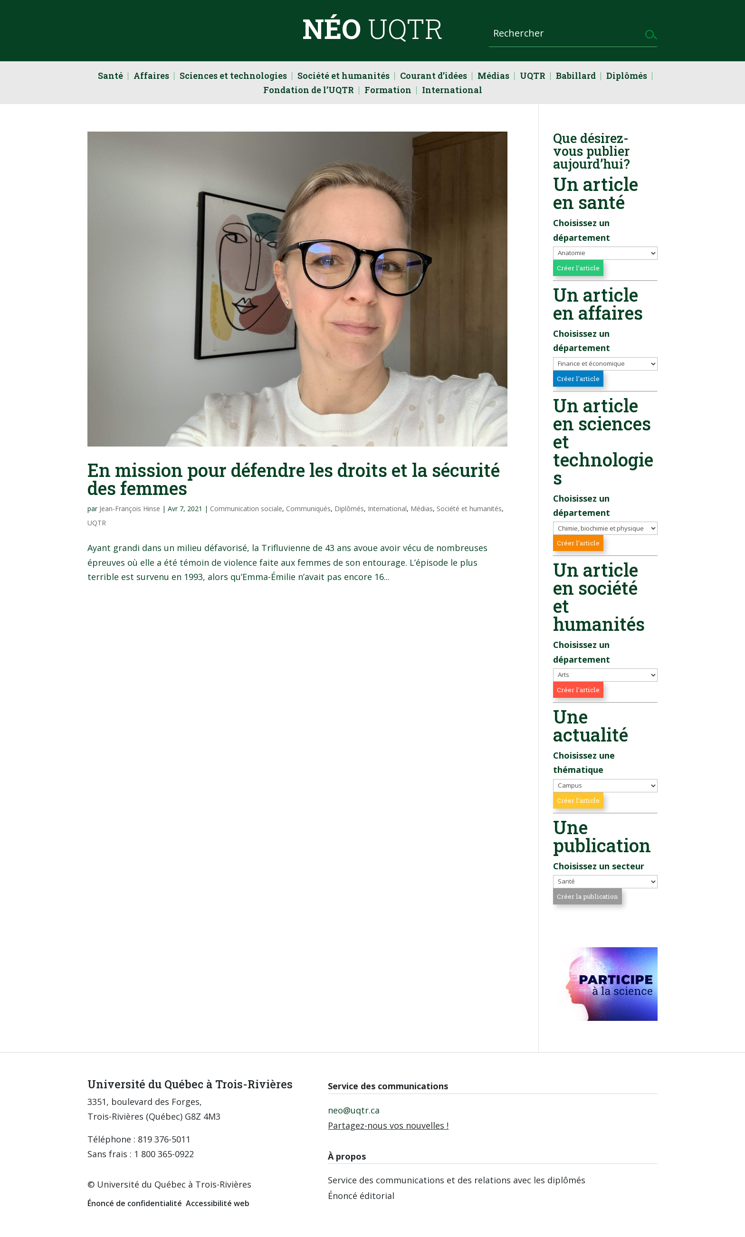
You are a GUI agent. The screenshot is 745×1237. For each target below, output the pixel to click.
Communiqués (308, 508)
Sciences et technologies (233, 76)
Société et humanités (343, 76)
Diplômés (626, 76)
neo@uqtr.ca (354, 1110)
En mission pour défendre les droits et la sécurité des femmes (293, 479)
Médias (493, 76)
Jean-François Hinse (129, 508)
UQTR (532, 76)
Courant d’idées (433, 76)
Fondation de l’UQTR (308, 90)
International (452, 90)
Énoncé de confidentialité (134, 1203)
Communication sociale (246, 508)
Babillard (576, 76)
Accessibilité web (217, 1203)
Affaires (151, 76)
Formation (387, 90)
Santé (110, 76)
